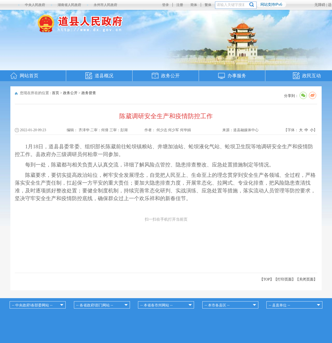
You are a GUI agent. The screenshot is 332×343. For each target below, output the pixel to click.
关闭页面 (306, 279)
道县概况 (104, 75)
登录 (165, 5)
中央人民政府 (35, 5)
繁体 (208, 5)
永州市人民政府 (105, 5)
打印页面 (284, 279)
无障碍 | (321, 5)
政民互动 (311, 75)
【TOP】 (267, 279)
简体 (193, 5)
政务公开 (170, 75)
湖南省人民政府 (69, 5)
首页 (55, 93)
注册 (179, 5)
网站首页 (29, 75)
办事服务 (236, 75)
